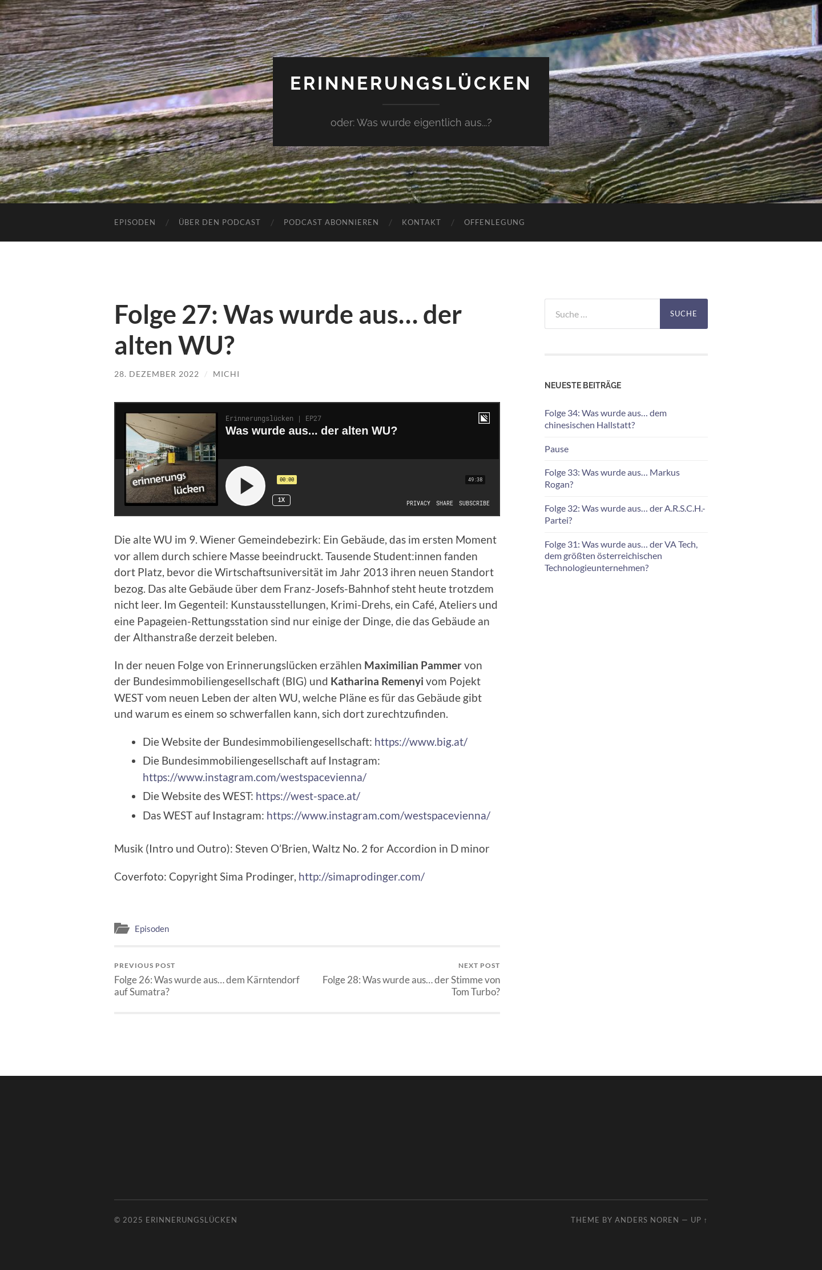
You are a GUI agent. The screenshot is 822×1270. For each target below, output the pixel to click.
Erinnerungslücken (411, 83)
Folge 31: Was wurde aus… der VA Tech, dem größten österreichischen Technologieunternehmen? (621, 555)
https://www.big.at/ (421, 741)
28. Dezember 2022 (156, 374)
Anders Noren (647, 1219)
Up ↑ (699, 1219)
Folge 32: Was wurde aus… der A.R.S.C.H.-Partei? (625, 514)
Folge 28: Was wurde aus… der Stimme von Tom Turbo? (405, 979)
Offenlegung (494, 222)
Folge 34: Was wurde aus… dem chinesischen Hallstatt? (606, 418)
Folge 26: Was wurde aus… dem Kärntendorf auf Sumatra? (208, 979)
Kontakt (421, 222)
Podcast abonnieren (331, 222)
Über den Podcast (220, 222)
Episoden (135, 222)
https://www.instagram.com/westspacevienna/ (254, 776)
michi (226, 374)
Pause (557, 448)
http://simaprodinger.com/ (362, 876)
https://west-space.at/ (308, 795)
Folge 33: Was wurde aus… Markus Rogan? (612, 478)
